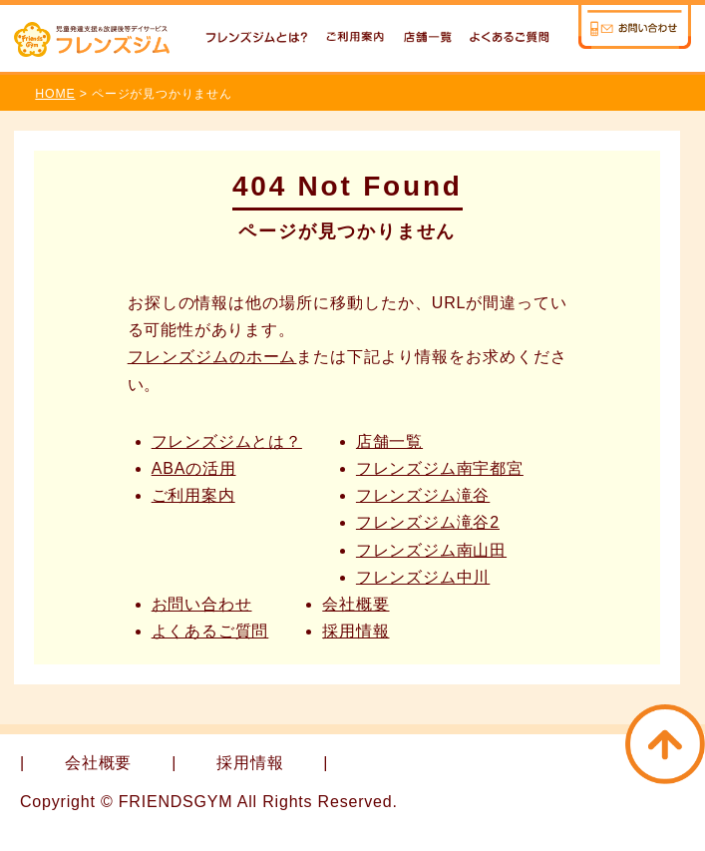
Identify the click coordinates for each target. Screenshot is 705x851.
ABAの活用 (194, 468)
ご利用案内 (193, 495)
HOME (55, 94)
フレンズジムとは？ (227, 441)
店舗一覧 (389, 441)
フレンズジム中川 (423, 577)
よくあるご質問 (210, 631)
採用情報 (355, 631)
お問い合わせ (202, 604)
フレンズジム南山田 (431, 550)
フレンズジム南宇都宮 (440, 468)
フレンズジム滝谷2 (428, 522)
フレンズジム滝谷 (423, 495)
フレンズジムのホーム (212, 356)
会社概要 (355, 604)
